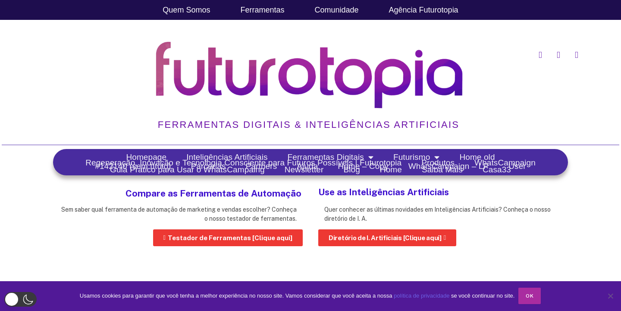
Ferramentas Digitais (330, 157)
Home (391, 169)
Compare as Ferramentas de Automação (213, 193)
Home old (477, 157)
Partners (261, 166)
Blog (351, 169)
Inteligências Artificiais (226, 157)
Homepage (146, 157)
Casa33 (497, 169)
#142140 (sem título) (133, 166)
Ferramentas (262, 10)
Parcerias (208, 166)
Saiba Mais (442, 169)
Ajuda (307, 166)
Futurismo (416, 157)
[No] (610, 296)
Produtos (438, 163)
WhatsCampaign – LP (448, 166)
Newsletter (304, 169)
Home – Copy (363, 166)
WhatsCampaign (505, 163)
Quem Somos (186, 10)
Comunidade (336, 10)
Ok (530, 296)
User (517, 166)
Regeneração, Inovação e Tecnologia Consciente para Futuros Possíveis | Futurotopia (243, 163)
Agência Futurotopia (423, 10)
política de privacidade (421, 296)
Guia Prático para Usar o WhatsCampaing (187, 169)
